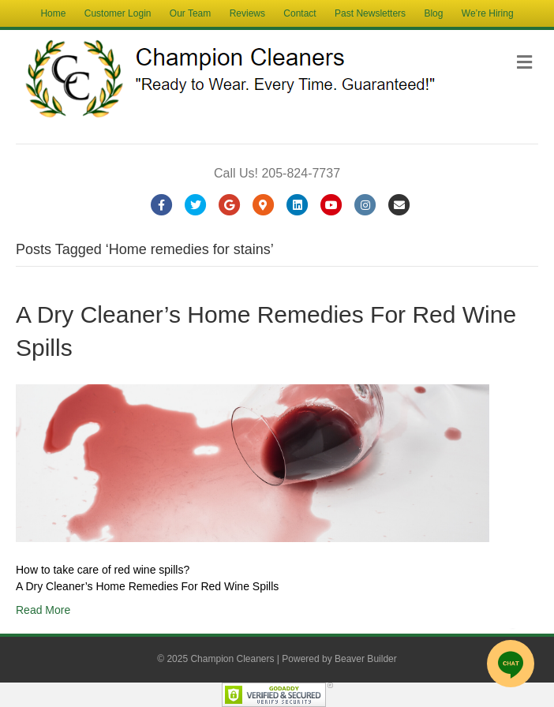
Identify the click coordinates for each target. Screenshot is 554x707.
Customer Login (118, 13)
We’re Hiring (488, 13)
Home (53, 13)
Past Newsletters (370, 13)
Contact (299, 13)
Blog (433, 13)
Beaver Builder (366, 658)
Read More (43, 610)
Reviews (247, 13)
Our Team (190, 13)
